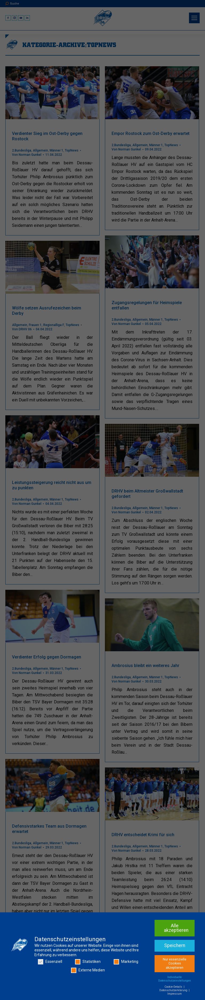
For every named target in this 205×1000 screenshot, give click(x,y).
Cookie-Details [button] (173, 987)
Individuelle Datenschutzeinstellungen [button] (174, 979)
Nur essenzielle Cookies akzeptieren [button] (174, 964)
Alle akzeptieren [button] (176, 928)
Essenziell (50, 962)
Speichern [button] (174, 945)
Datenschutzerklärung (173, 990)
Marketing (126, 962)
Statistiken (88, 962)
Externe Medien (88, 970)
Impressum (174, 994)
